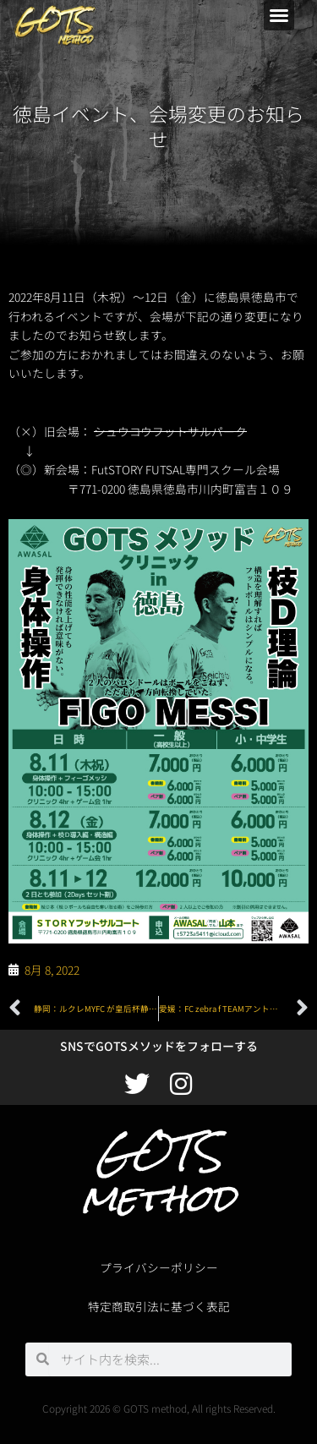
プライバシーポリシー (159, 1267)
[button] (279, 15)
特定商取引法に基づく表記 (159, 1306)
